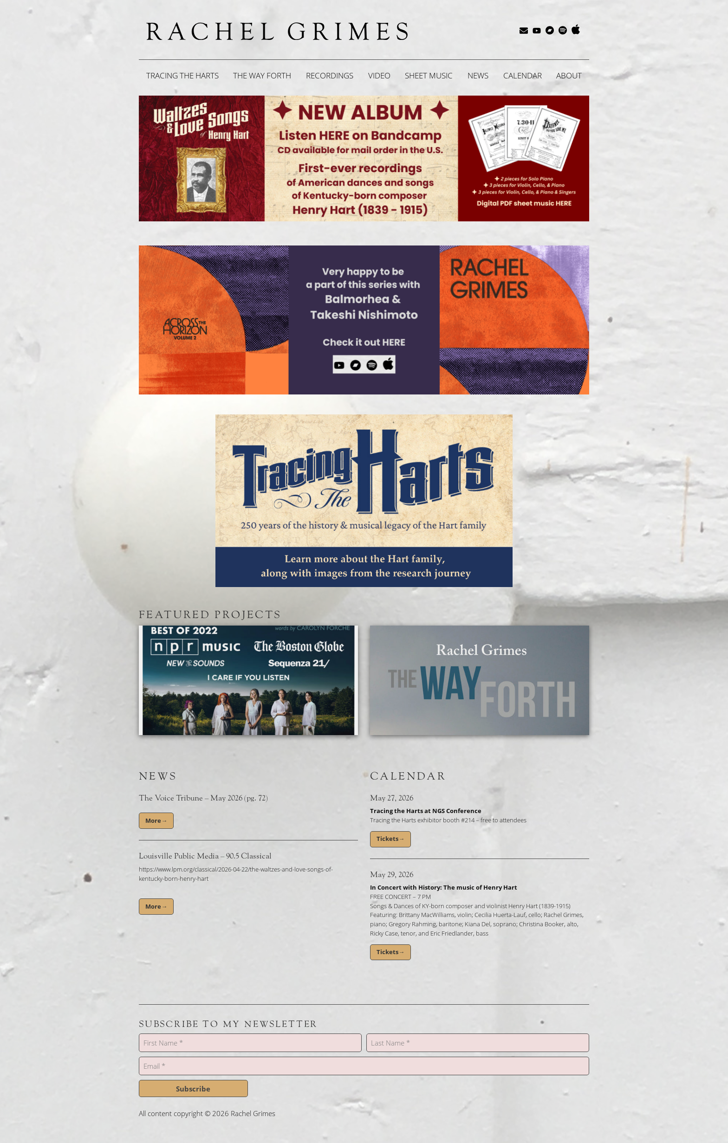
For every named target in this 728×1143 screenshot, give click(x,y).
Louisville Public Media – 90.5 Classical (205, 856)
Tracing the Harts (182, 75)
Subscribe (193, 1088)
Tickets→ (390, 838)
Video (379, 75)
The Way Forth (262, 75)
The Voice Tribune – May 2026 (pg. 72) (203, 798)
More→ (156, 820)
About (569, 75)
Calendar (522, 75)
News (478, 75)
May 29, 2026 (391, 875)
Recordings (329, 75)
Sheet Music (429, 75)
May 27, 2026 (391, 798)
